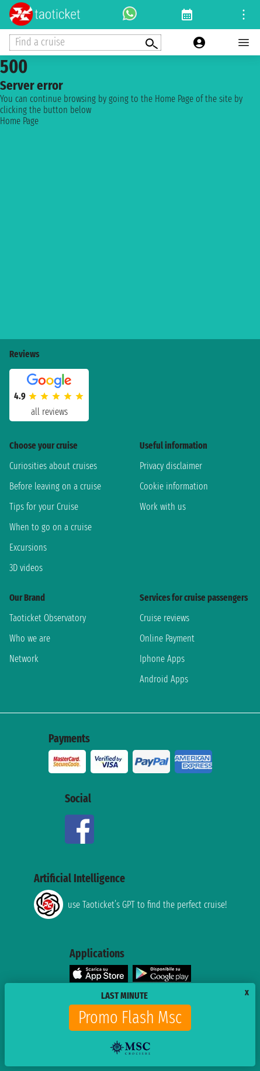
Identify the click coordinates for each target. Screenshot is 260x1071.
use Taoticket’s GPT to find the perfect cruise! (130, 904)
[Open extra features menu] (85, 42)
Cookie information (174, 486)
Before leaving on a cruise (55, 486)
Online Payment (167, 638)
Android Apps (164, 679)
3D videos (26, 567)
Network (24, 658)
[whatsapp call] (130, 14)
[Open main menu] (244, 43)
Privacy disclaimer (171, 465)
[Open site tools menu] (244, 15)
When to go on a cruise (50, 527)
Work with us (163, 506)
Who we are (29, 638)
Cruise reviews (164, 617)
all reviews (49, 411)
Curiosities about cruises (53, 465)
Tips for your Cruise (43, 506)
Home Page (19, 120)
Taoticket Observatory (47, 617)
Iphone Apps (162, 658)
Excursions (28, 547)
